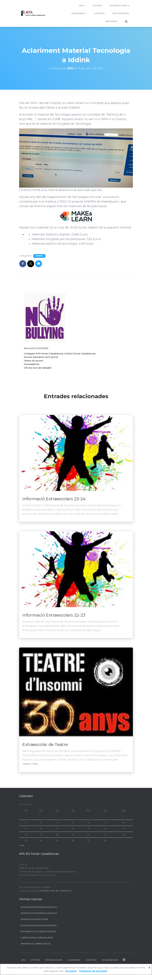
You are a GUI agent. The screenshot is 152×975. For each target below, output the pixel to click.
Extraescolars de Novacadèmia (39, 925)
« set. (21, 845)
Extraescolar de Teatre (45, 744)
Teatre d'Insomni (33, 360)
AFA (82, 5)
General (39, 256)
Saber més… (31, 763)
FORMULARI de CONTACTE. (56, 890)
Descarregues (121, 13)
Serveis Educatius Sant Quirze (41, 357)
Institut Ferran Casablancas (80, 353)
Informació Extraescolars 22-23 (53, 615)
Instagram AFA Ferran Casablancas (44, 353)
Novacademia (31, 364)
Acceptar (71, 971)
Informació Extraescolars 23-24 (53, 498)
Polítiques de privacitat (93, 971)
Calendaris (78, 13)
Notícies (97, 5)
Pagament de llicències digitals (38, 931)
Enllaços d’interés (36, 348)
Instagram (111, 21)
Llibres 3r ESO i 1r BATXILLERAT (37, 937)
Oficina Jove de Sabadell (38, 367)
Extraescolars (119, 5)
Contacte (99, 13)
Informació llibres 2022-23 (35, 943)
